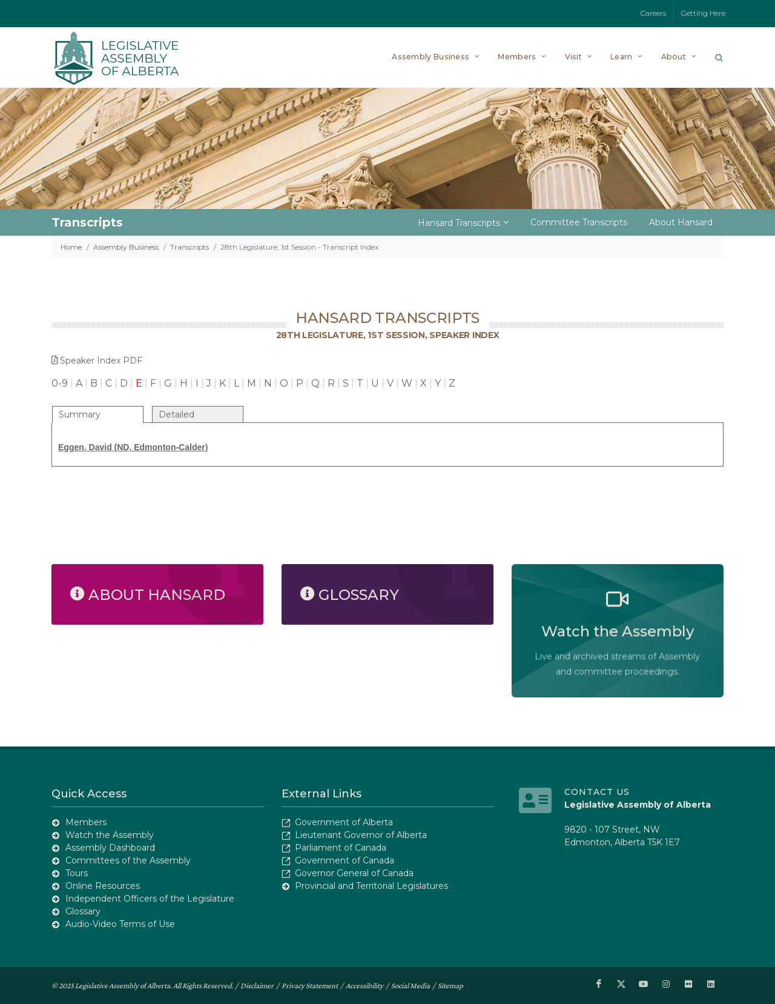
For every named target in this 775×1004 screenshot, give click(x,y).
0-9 (59, 383)
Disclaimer (257, 984)
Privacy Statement (310, 984)
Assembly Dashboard (110, 847)
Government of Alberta (344, 822)
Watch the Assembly (109, 834)
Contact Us (597, 791)
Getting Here (703, 13)
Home (71, 246)
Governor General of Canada (354, 873)
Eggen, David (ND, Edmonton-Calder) (133, 447)
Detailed (176, 414)
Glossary (83, 911)
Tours (76, 873)
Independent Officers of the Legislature (149, 898)
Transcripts (189, 246)
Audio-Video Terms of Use (120, 924)
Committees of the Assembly (128, 860)
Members (86, 822)
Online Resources (102, 885)
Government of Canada (344, 860)
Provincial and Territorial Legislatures (371, 885)
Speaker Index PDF (96, 360)
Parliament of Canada (340, 847)
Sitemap (450, 984)
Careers (653, 13)
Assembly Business (126, 246)
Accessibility (364, 984)
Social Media (410, 984)
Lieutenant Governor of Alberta (361, 834)
